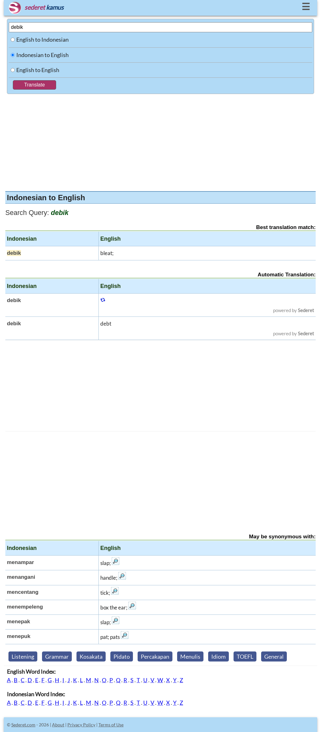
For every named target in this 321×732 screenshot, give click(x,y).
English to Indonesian (42, 39)
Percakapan (155, 656)
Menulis (190, 656)
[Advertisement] (160, 141)
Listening (23, 656)
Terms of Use (111, 724)
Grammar (57, 656)
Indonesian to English (42, 54)
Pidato (121, 656)
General (274, 656)
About (58, 724)
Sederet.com (23, 724)
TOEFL (245, 656)
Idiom (218, 656)
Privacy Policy (81, 724)
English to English (37, 69)
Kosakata (91, 656)
